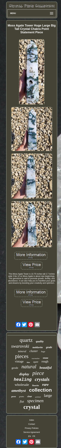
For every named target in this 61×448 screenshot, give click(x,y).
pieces (21, 356)
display (24, 374)
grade (49, 347)
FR (34, 436)
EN (29, 436)
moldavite (38, 347)
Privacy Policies (31, 428)
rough (44, 361)
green (13, 396)
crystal (31, 407)
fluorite (35, 385)
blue (28, 362)
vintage (19, 361)
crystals (42, 379)
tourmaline (36, 358)
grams (21, 396)
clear (29, 396)
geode (15, 367)
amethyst (18, 390)
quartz (26, 340)
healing (23, 379)
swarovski (20, 346)
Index (31, 420)
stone (45, 358)
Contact (31, 424)
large (48, 395)
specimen (35, 400)
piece (38, 373)
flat (22, 401)
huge (43, 351)
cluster (33, 351)
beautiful (46, 367)
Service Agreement (31, 432)
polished (38, 397)
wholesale (22, 385)
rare (45, 385)
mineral (22, 351)
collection (40, 390)
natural (28, 366)
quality (40, 341)
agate (35, 362)
